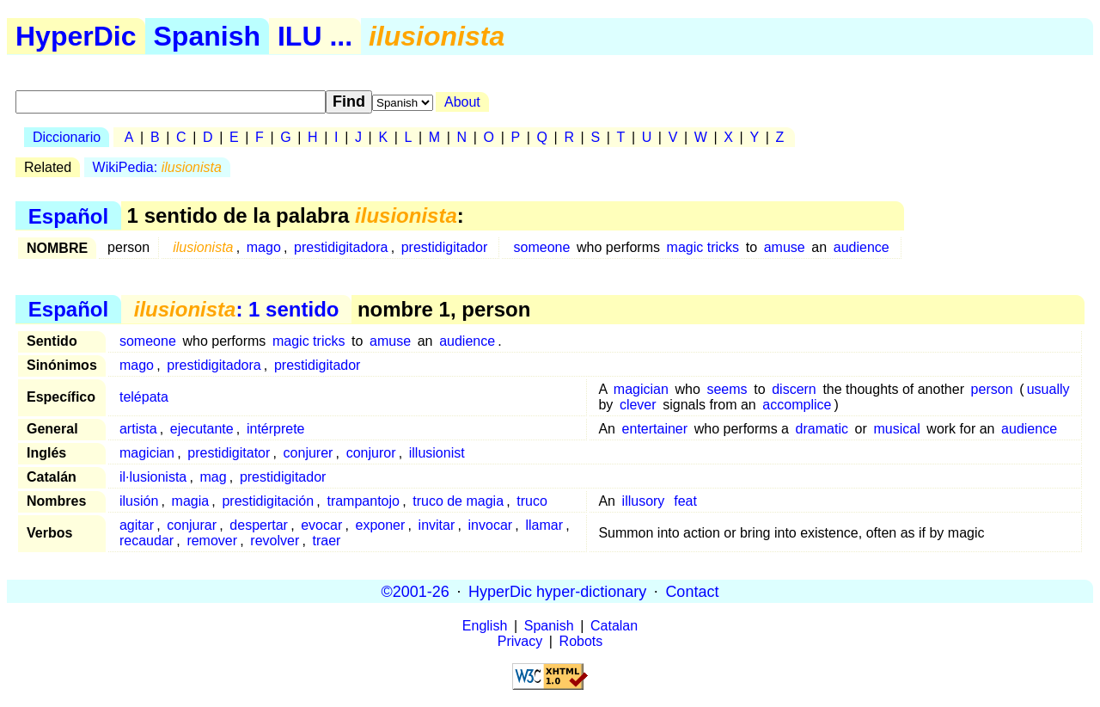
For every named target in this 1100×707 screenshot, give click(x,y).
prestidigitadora (341, 247)
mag (213, 477)
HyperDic (76, 36)
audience (861, 247)
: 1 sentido (236, 309)
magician (641, 389)
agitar (136, 525)
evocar (321, 525)
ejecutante (202, 428)
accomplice (796, 404)
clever (638, 404)
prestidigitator (228, 453)
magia (191, 501)
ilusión (138, 501)
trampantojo (363, 501)
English (484, 625)
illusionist (437, 453)
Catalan (614, 625)
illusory (643, 501)
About (462, 102)
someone (542, 247)
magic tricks (703, 247)
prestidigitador (444, 247)
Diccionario (67, 137)
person (992, 389)
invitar (437, 525)
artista (138, 428)
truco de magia (458, 501)
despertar (258, 525)
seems (726, 389)
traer (327, 540)
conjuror (371, 453)
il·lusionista (152, 477)
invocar (490, 525)
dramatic (822, 428)
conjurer (308, 453)
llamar (544, 525)
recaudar (146, 540)
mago (264, 247)
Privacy (520, 641)
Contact (691, 590)
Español (68, 215)
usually (1048, 389)
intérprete (276, 428)
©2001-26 (415, 590)
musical (896, 428)
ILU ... (315, 36)
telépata (143, 397)
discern (794, 389)
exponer (381, 525)
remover (211, 540)
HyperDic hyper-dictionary (557, 590)
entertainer (655, 428)
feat (685, 501)
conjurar (192, 525)
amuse (784, 247)
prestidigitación (268, 501)
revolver (274, 540)
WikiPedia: (157, 167)
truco (531, 501)
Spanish (207, 36)
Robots (581, 641)
